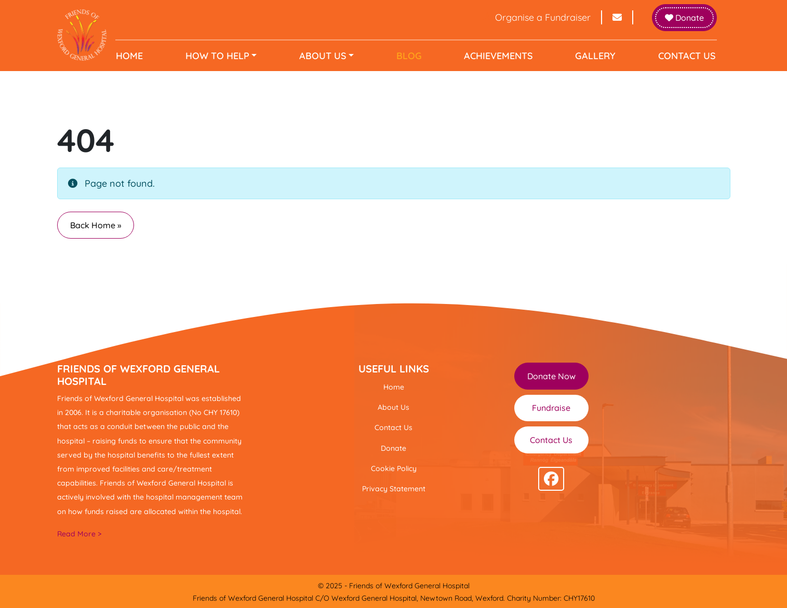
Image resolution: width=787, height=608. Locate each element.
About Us (324, 56)
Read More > (79, 533)
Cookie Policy (394, 468)
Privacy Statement (393, 488)
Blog (409, 56)
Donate (684, 17)
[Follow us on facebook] (551, 479)
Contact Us (683, 56)
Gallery (593, 56)
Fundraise (551, 408)
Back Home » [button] (95, 225)
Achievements (497, 56)
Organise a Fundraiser (536, 17)
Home (132, 56)
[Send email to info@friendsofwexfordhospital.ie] (617, 17)
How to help (219, 56)
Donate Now (551, 376)
